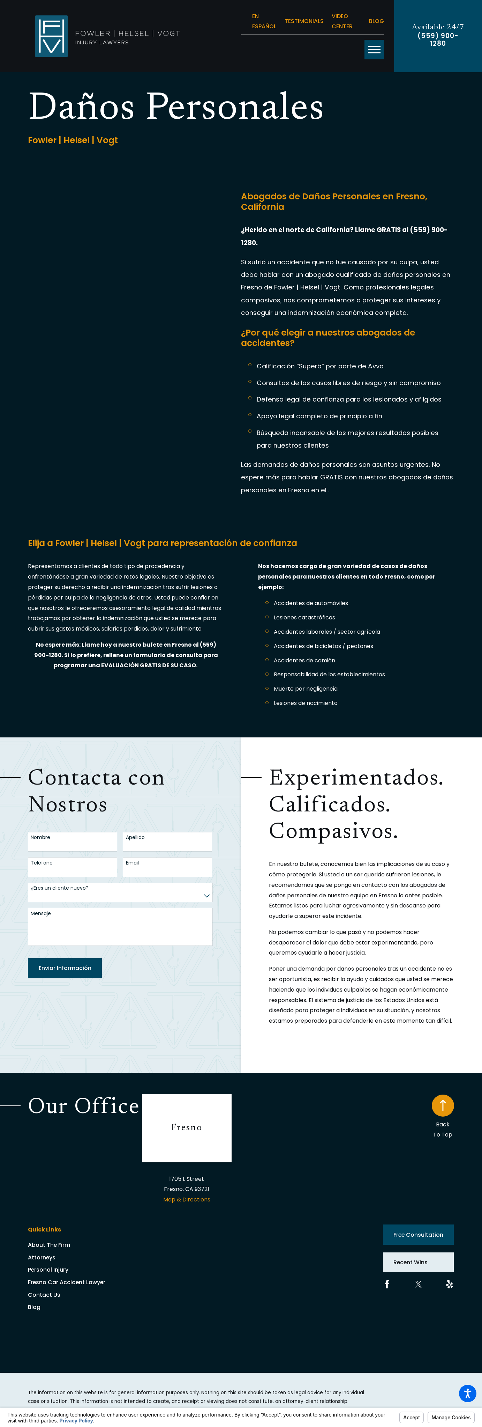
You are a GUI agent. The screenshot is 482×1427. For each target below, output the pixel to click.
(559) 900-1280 (437, 40)
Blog (376, 21)
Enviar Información (65, 968)
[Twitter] (418, 1284)
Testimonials (304, 21)
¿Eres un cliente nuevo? (60, 888)
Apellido (135, 837)
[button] (467, 1393)
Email (132, 863)
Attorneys (41, 1257)
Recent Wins (410, 1262)
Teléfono (42, 863)
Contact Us (44, 1295)
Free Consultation (418, 1235)
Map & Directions (186, 1200)
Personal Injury (48, 1270)
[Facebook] (387, 1284)
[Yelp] (449, 1284)
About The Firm (49, 1245)
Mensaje (41, 914)
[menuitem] (85, 1245)
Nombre (40, 837)
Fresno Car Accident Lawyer (66, 1282)
